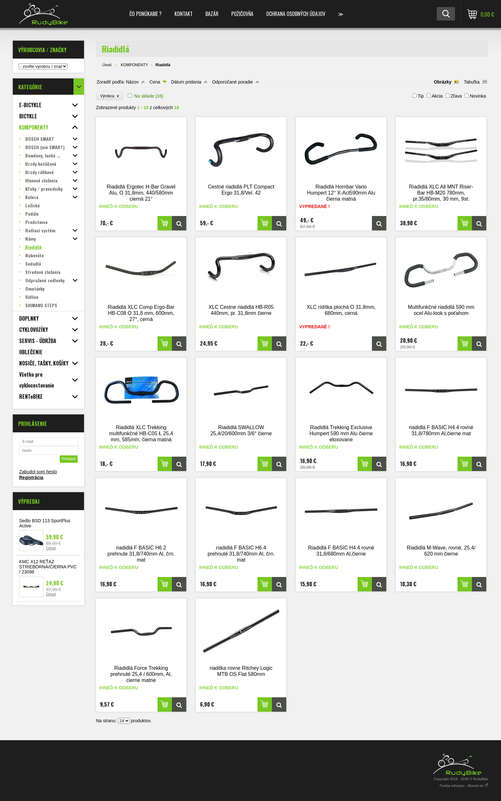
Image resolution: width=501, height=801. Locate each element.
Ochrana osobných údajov (295, 14)
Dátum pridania (186, 81)
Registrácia (31, 477)
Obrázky (442, 81)
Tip (421, 96)
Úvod (106, 65)
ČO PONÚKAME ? (145, 14)
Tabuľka (472, 81)
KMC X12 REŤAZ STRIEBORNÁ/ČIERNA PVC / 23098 (48, 566)
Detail (51, 548)
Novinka (478, 96)
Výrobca (109, 95)
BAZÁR (212, 14)
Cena (155, 81)
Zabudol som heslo (38, 471)
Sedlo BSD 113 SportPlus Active (44, 523)
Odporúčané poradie (232, 81)
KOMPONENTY (134, 65)
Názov (132, 81)
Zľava (456, 96)
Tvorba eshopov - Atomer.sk (463, 786)
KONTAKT (183, 14)
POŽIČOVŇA (242, 14)
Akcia (437, 96)
